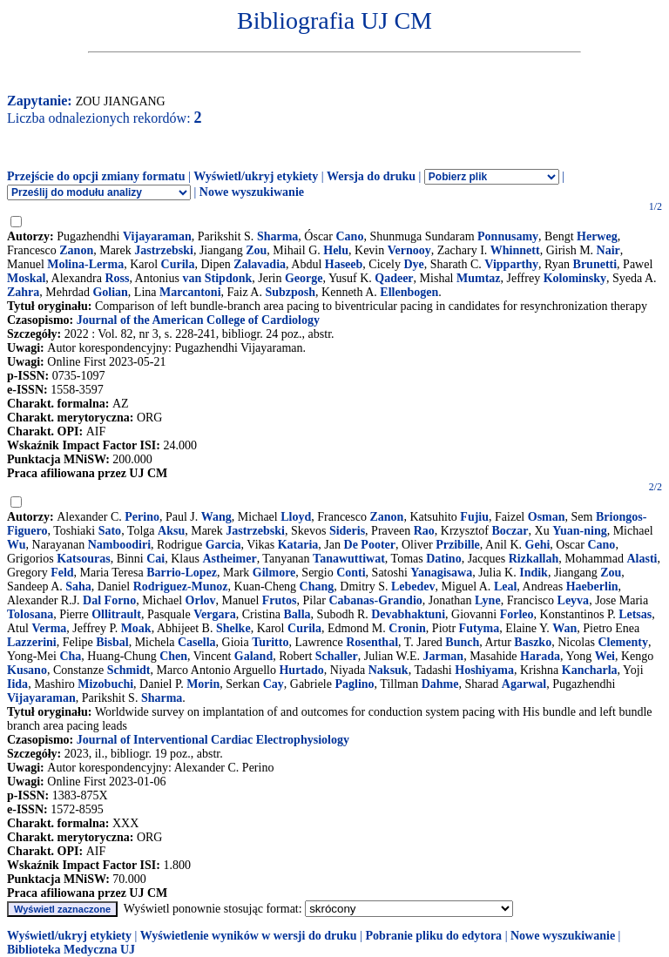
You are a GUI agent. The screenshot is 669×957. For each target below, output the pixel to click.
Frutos (279, 600)
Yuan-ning (579, 530)
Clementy (623, 642)
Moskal (26, 278)
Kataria (298, 544)
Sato (109, 530)
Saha (78, 586)
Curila (178, 264)
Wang (216, 516)
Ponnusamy (507, 236)
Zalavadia (259, 264)
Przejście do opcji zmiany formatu (96, 176)
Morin (203, 684)
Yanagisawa (441, 572)
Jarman (442, 656)
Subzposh (290, 292)
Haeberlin (592, 586)
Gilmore (274, 572)
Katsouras (83, 558)
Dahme (440, 684)
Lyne (488, 600)
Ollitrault (116, 614)
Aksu (171, 530)
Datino (443, 558)
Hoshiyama (484, 670)
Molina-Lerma (85, 264)
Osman (546, 516)
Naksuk (388, 670)
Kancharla (590, 670)
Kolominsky (575, 278)
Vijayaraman (157, 236)
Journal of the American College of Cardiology (198, 320)
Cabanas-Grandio (375, 600)
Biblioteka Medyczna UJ (71, 949)
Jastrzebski (163, 250)
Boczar (510, 530)
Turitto (270, 642)
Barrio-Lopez (181, 572)
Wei (605, 656)
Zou (256, 250)
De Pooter (369, 544)
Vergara (214, 614)
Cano (349, 236)
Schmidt (129, 670)
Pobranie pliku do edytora (433, 935)
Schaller (336, 656)
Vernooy (409, 250)
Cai (155, 558)
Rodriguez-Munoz (180, 586)
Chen (173, 656)
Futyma (479, 628)
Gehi (538, 544)
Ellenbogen (409, 292)
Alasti (641, 558)
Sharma (277, 236)
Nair (608, 250)
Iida (17, 684)
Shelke (233, 628)
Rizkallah (534, 558)
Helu (335, 250)
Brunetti (595, 264)
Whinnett (515, 250)
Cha (70, 656)
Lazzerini (32, 642)
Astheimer (229, 558)
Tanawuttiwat (349, 558)
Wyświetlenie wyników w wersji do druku (248, 935)
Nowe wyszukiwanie (251, 192)
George (304, 278)
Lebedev (413, 586)
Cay (273, 684)
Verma (48, 628)
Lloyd (295, 516)
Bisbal (112, 642)
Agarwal (524, 684)
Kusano (27, 670)
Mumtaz (478, 278)
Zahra (23, 292)
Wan (564, 628)
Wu (16, 544)
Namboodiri (119, 544)
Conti (350, 572)
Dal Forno (109, 600)
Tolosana (30, 614)
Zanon (76, 250)
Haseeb (344, 264)
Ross (117, 278)
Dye (413, 264)
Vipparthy (511, 264)
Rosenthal (372, 642)
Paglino (354, 684)
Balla (296, 614)
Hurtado (301, 670)
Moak (136, 628)
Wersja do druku (371, 176)
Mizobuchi (105, 684)
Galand (253, 656)
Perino (142, 516)
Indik (533, 572)
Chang (317, 586)
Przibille (458, 544)
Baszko (532, 642)
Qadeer (394, 278)
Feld (62, 572)
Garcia (223, 544)
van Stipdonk (217, 278)
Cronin (407, 628)
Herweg (597, 236)
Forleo (517, 614)
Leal (505, 586)
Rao (424, 530)
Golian (109, 292)
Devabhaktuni (408, 614)
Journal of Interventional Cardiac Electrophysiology (213, 739)
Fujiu (474, 516)
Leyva (574, 600)
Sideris (347, 530)
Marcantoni (190, 292)
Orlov (201, 600)
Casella (197, 642)
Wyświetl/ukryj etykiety (255, 176)
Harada (540, 656)
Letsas (635, 614)
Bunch (462, 642)
